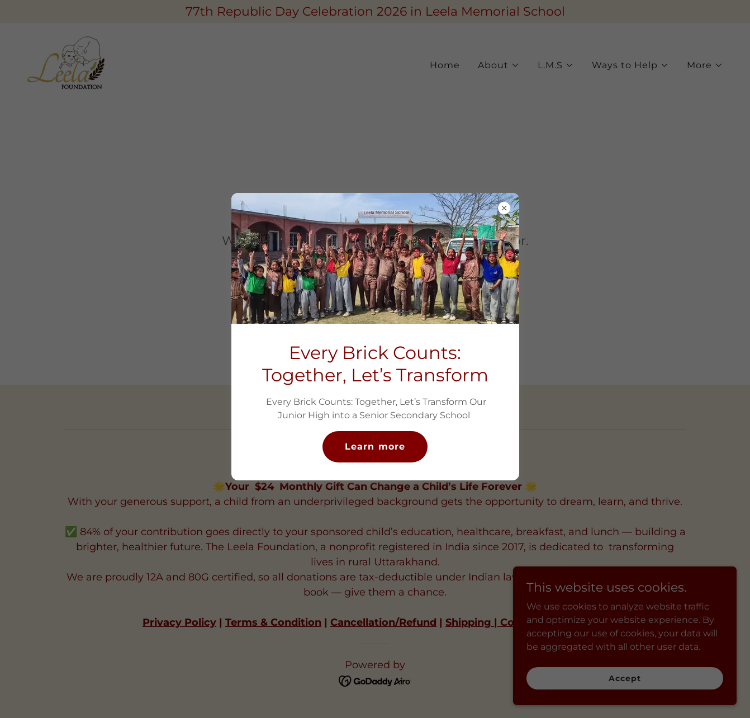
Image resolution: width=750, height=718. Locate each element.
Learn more (375, 446)
